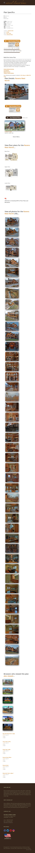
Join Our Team (28, 849)
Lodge (7, 32)
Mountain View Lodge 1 (8, 773)
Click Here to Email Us (8, 822)
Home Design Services (9, 69)
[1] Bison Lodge (8, 131)
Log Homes (6, 70)
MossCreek (10, 30)
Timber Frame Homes (9, 73)
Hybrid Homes (7, 71)
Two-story (8, 33)
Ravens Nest (10, 34)
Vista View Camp (7, 741)
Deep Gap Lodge (6, 749)
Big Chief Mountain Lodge (9, 733)
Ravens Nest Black (7, 757)
